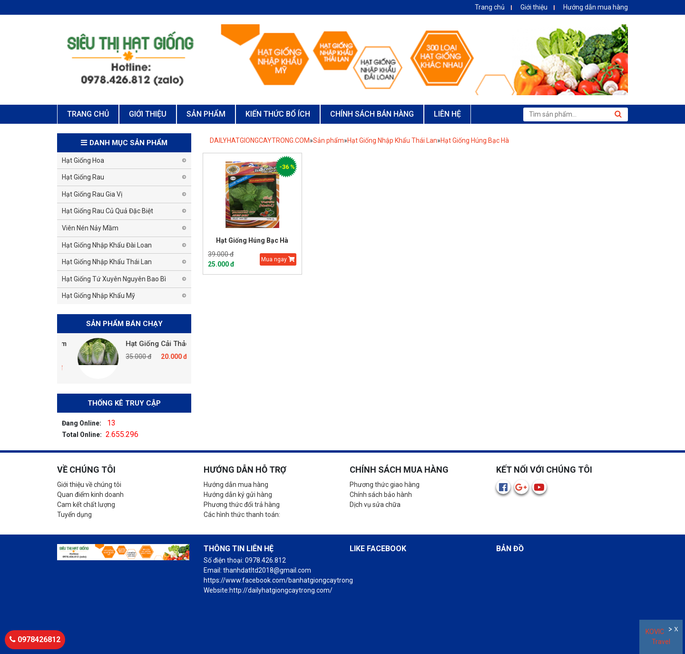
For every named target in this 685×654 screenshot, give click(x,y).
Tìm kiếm (618, 114)
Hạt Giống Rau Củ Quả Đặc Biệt (107, 211)
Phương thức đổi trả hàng (242, 504)
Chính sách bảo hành (381, 494)
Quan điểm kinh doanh (90, 494)
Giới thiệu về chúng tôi (89, 484)
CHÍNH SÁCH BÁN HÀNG (372, 114)
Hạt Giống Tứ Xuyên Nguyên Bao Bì (114, 279)
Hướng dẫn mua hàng (595, 7)
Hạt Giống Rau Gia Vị (92, 194)
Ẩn (671, 630)
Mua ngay (278, 259)
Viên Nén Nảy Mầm (90, 228)
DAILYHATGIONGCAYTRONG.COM (260, 140)
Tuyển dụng (74, 514)
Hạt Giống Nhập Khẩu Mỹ (98, 295)
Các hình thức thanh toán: (242, 514)
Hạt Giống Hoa (83, 160)
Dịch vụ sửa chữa (375, 504)
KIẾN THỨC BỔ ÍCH (277, 114)
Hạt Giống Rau (83, 177)
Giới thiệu (534, 7)
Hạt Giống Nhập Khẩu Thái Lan (392, 140)
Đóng (677, 630)
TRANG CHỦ (88, 114)
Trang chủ (490, 7)
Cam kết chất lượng (86, 504)
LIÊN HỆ (447, 114)
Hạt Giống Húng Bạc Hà (474, 140)
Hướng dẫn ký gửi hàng (238, 494)
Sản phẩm (328, 140)
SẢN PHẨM (205, 114)
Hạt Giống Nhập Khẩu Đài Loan (107, 245)
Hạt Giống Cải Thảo (177, 343)
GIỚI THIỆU (147, 114)
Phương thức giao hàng (385, 484)
